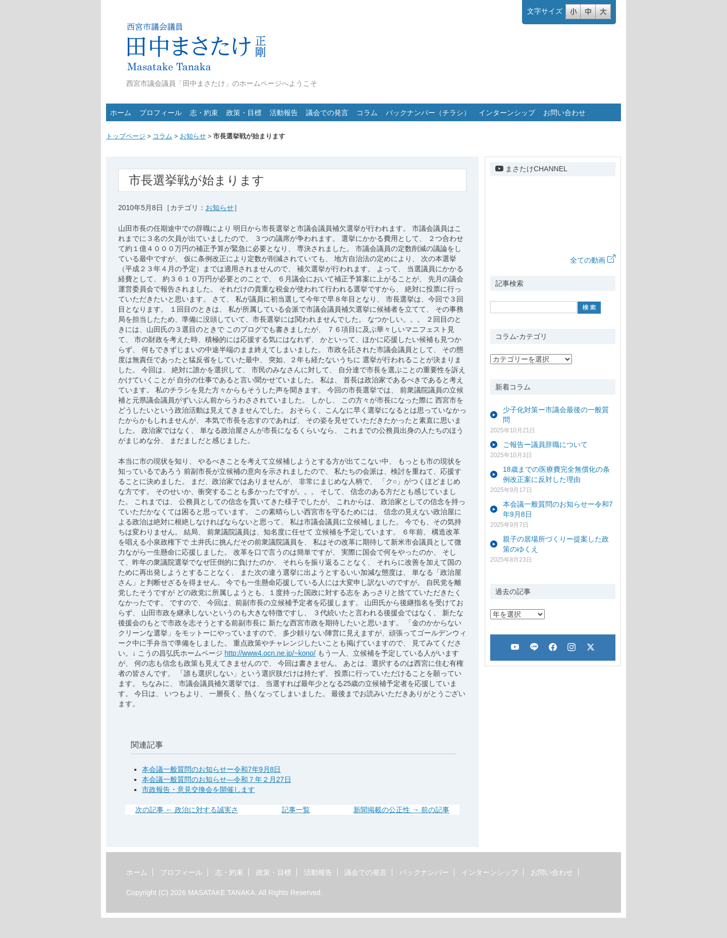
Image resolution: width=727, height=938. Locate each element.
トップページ (125, 136)
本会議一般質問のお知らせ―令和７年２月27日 (216, 779)
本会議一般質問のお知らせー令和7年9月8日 (211, 769)
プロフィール (160, 113)
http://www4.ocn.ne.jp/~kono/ (270, 653)
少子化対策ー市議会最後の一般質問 (556, 415)
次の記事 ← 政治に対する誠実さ (186, 810)
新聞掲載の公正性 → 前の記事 (401, 810)
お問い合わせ (564, 113)
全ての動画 (592, 260)
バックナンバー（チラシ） (428, 113)
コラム (367, 113)
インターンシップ (507, 113)
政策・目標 (244, 113)
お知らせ (193, 136)
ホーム (120, 113)
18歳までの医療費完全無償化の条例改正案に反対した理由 (556, 474)
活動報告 (284, 113)
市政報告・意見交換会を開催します (198, 789)
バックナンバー (424, 872)
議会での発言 (327, 113)
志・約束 (204, 113)
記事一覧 (296, 810)
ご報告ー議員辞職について (545, 444)
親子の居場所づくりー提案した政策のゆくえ (556, 544)
